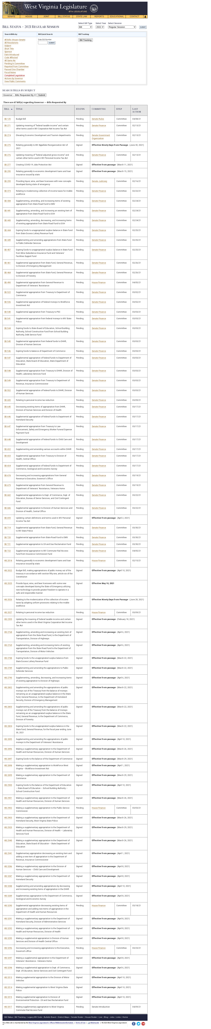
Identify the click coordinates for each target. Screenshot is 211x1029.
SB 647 (7, 426)
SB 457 (7, 250)
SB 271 (7, 125)
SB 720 (7, 537)
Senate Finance (99, 125)
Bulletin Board (50, 1017)
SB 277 (7, 165)
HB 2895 (8, 739)
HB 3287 (8, 876)
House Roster (91, 1017)
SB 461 (7, 263)
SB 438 (7, 201)
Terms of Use (80, 1023)
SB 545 (7, 341)
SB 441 (7, 211)
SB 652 (7, 449)
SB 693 (7, 518)
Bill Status (8, 1017)
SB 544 (7, 328)
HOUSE (28, 16)
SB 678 (7, 475)
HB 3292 (8, 928)
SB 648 (7, 439)
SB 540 (7, 312)
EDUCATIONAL (117, 16)
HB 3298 (8, 968)
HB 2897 (8, 759)
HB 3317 (8, 1007)
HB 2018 (8, 560)
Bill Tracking (85, 40)
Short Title (9, 49)
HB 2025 (8, 583)
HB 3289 (8, 896)
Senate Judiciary (99, 181)
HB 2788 (8, 658)
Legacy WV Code (34, 1017)
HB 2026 (8, 599)
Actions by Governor (13, 78)
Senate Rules (98, 119)
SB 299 (7, 181)
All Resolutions (11, 43)
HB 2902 (8, 808)
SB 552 (7, 390)
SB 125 (7, 119)
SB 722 (7, 551)
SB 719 (7, 528)
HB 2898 (8, 765)
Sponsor (8, 52)
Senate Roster (77, 1017)
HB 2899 (8, 775)
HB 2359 (8, 619)
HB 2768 (8, 632)
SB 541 (7, 318)
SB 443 (7, 220)
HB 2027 (8, 612)
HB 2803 (8, 707)
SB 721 (7, 544)
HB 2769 (8, 645)
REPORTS (99, 16)
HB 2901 (8, 798)
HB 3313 (8, 977)
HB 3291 (8, 918)
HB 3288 (8, 886)
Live (100, 1017)
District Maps (63, 1017)
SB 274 (7, 135)
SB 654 (7, 466)
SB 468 (7, 272)
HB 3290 (8, 905)
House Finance (99, 282)
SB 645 (7, 407)
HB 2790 (8, 678)
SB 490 (7, 282)
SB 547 (7, 358)
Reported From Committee (16, 66)
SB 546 (7, 351)
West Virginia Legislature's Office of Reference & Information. (51, 1023)
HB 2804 (8, 726)
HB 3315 (8, 997)
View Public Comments (15, 81)
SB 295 (7, 171)
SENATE (11, 16)
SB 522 (7, 292)
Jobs (112, 1017)
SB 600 (7, 400)
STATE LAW (81, 16)
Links (118, 1017)
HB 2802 (8, 687)
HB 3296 (8, 948)
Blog (106, 1017)
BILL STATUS (64, 16)
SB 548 (7, 371)
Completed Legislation (14, 75)
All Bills (8, 40)
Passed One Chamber (14, 69)
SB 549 (7, 380)
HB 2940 (8, 840)
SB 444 (7, 230)
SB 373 (7, 191)
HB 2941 (8, 853)
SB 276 (7, 155)
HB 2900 (8, 785)
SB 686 (7, 508)
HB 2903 (8, 818)
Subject (7, 46)
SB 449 (7, 240)
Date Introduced (11, 55)
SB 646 (7, 417)
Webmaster (93, 1023)
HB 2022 (8, 570)
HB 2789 (8, 668)
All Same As (9, 60)
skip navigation (95, 2)
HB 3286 (8, 866)
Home (125, 1017)
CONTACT (134, 16)
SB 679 (7, 485)
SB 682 (7, 495)
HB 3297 (8, 958)
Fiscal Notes (10, 72)
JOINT (46, 16)
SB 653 (7, 456)
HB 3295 (8, 938)
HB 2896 (8, 749)
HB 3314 (8, 987)
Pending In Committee (14, 63)
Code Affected (11, 58)
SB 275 (7, 145)
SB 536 (7, 302)
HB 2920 (8, 827)
